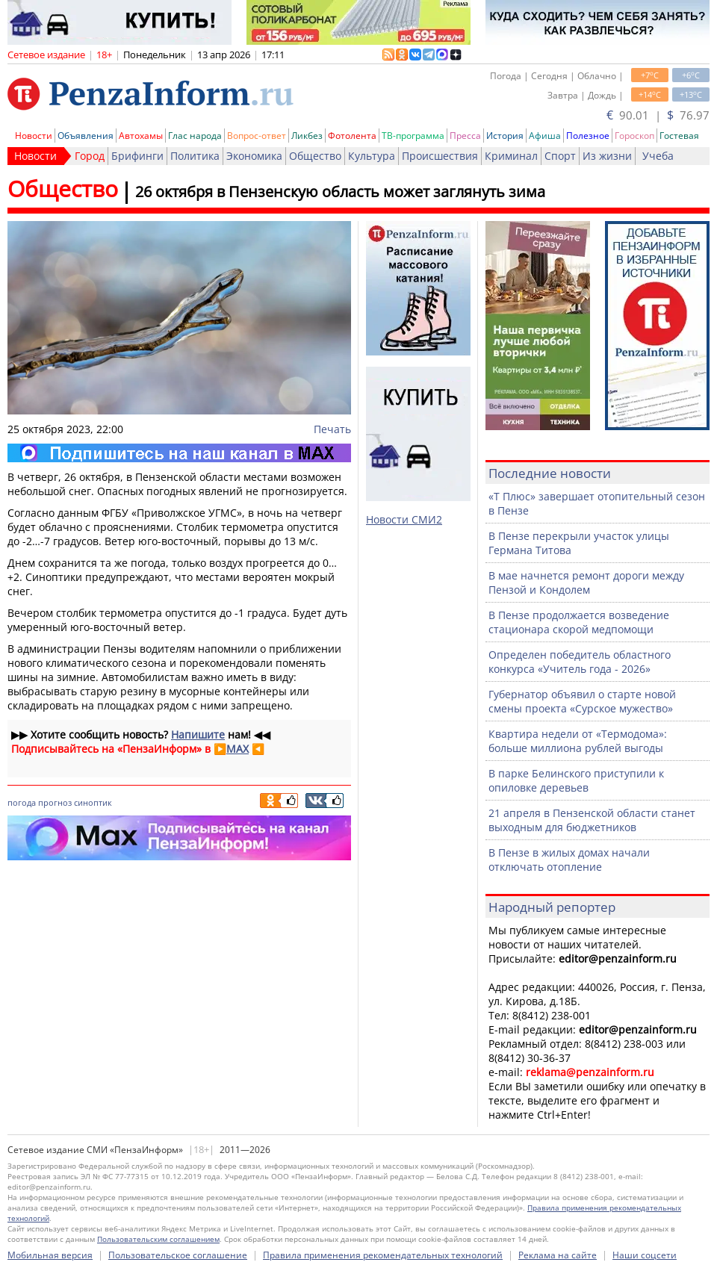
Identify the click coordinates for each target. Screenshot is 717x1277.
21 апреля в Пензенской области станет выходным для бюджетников (591, 820)
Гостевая (679, 135)
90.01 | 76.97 (658, 115)
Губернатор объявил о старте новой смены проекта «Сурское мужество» (582, 701)
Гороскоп (634, 135)
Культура (371, 156)
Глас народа (195, 135)
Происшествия (440, 156)
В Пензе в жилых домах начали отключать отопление (569, 859)
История (505, 135)
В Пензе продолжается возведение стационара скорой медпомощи (578, 622)
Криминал (511, 156)
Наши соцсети (644, 1255)
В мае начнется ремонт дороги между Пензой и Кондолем (586, 582)
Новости (33, 135)
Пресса (465, 135)
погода (21, 802)
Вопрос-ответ (256, 135)
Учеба (658, 156)
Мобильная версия (50, 1255)
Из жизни (607, 156)
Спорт (560, 156)
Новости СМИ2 (404, 519)
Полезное (587, 135)
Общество (315, 156)
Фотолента (352, 135)
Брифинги (137, 156)
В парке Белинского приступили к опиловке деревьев (576, 780)
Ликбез (307, 135)
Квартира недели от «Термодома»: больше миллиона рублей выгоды (577, 741)
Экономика (254, 156)
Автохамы (141, 135)
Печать (332, 429)
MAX (237, 749)
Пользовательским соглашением (158, 1239)
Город (90, 156)
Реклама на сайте (557, 1255)
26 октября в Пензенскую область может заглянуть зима (340, 191)
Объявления (86, 135)
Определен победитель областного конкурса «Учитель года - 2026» (579, 661)
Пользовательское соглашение (177, 1255)
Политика (195, 156)
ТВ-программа (413, 135)
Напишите (198, 734)
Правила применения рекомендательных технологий (383, 1255)
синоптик (93, 802)
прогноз (55, 802)
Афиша (545, 135)
